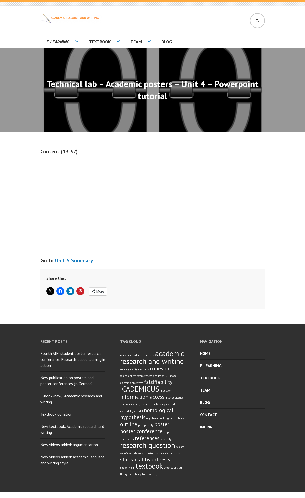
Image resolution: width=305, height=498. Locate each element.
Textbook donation (56, 414)
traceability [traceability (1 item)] (134, 474)
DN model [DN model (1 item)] (171, 376)
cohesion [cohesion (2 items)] (160, 368)
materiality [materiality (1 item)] (159, 404)
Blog (166, 42)
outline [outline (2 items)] (128, 424)
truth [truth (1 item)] (145, 474)
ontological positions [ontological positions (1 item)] (172, 418)
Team (136, 42)
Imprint (207, 426)
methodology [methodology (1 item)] (127, 411)
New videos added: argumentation (69, 444)
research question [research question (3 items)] (147, 445)
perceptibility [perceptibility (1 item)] (145, 425)
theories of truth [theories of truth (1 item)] (173, 467)
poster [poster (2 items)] (161, 424)
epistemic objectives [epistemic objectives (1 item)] (131, 383)
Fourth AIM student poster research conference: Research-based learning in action (72, 359)
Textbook (100, 42)
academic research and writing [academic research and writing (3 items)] (152, 357)
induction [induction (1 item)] (165, 390)
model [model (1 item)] (139, 411)
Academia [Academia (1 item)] (125, 355)
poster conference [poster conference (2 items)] (141, 431)
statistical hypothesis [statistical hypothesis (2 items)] (145, 459)
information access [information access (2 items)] (142, 396)
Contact (208, 414)
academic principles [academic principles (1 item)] (143, 355)
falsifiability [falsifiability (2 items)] (158, 381)
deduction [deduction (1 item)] (158, 376)
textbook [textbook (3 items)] (149, 466)
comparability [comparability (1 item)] (128, 376)
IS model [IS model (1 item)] (147, 404)
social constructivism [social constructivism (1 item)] (150, 453)
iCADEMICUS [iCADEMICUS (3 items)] (139, 389)
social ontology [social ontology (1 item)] (171, 453)
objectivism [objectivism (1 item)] (152, 418)
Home (205, 353)
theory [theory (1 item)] (123, 474)
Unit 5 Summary (74, 260)
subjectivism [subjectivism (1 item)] (127, 467)
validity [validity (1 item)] (153, 474)
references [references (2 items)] (147, 438)
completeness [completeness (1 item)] (144, 376)
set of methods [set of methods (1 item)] (128, 453)
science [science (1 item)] (180, 447)
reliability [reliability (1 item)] (165, 439)
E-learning (57, 42)
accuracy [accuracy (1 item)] (124, 369)
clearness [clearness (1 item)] (143, 369)
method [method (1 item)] (170, 404)
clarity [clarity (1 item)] (133, 369)
